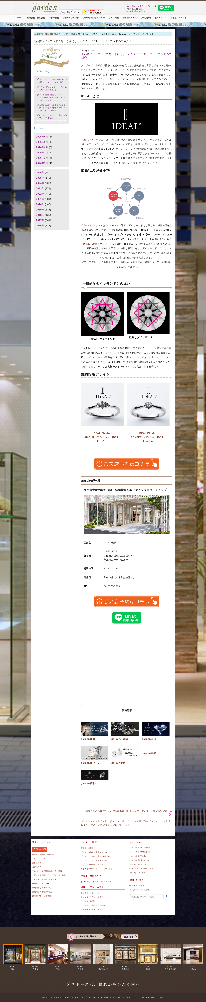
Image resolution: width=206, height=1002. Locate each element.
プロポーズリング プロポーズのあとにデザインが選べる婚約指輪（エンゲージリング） (103, 24)
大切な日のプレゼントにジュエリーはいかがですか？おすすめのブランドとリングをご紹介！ (53, 107)
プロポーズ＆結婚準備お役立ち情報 (47, 871)
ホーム (20, 18)
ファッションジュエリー (94, 18)
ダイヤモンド (152, 153)
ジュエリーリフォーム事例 (92, 897)
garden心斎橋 (119, 739)
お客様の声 (36, 867)
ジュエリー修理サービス (91, 901)
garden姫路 (118, 763)
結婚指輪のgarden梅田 (46, 34)
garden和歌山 (89, 783)
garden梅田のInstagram (139, 852)
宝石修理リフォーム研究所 (92, 910)
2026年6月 (42, 136)
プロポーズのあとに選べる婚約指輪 (96, 856)
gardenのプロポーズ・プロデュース (96, 882)
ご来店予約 (146, 18)
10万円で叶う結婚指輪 (41, 896)
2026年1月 (42, 163)
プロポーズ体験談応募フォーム (94, 852)
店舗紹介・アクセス (180, 18)
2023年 (40, 188)
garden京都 (149, 753)
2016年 (40, 225)
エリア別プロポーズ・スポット (94, 865)
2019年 (40, 209)
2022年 (40, 194)
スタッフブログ (38, 859)
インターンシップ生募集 (139, 890)
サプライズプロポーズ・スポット (95, 860)
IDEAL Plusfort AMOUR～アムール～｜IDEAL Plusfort (102, 437)
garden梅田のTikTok (138, 856)
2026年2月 (42, 158)
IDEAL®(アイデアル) (92, 225)
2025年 (40, 178)
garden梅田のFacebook (139, 848)
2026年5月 (42, 142)
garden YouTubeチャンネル (141, 869)
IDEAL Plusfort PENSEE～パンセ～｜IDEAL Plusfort (148, 437)
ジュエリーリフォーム (90, 893)
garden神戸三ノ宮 (92, 763)
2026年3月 (42, 152)
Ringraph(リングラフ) (138, 873)
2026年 (40, 172)
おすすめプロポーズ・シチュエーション (97, 869)
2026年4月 (42, 147)
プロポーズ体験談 (88, 848)
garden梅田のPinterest (139, 860)
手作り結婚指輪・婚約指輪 (43, 854)
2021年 (40, 199)
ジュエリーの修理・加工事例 (93, 905)
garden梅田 (88, 739)
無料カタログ (161, 18)
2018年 (40, 215)
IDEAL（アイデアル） (94, 139)
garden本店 (149, 739)
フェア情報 (114, 18)
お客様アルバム (130, 18)
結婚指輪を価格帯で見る (42, 892)
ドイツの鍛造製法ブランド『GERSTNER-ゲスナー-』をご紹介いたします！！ (52, 97)
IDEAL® (90, 244)
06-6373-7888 (112, 586)
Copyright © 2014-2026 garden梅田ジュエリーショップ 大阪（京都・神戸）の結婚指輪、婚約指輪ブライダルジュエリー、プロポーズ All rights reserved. (103, 997)
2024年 (40, 183)
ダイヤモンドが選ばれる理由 (44, 879)
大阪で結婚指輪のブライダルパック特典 (49, 875)
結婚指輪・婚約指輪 (36, 18)
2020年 (40, 204)
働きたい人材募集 (136, 886)
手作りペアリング (71, 18)
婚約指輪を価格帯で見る (42, 888)
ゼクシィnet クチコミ (138, 864)
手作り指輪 (54, 18)
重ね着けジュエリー (40, 884)
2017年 (40, 220)
